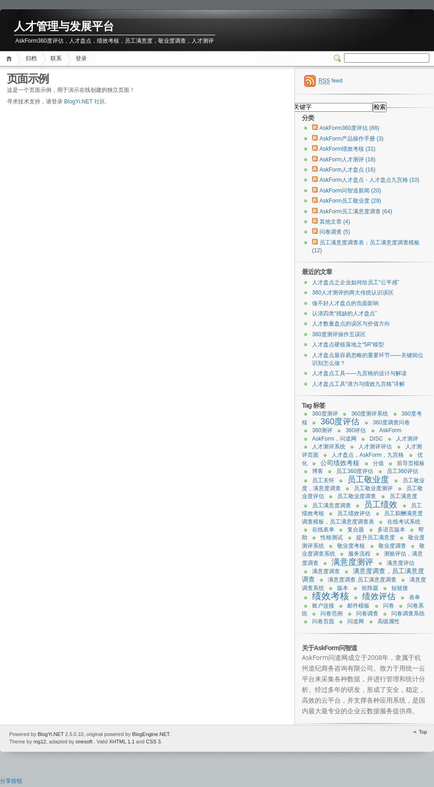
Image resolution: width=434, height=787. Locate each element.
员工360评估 (402, 471)
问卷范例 (331, 613)
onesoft (84, 741)
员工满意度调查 (331, 505)
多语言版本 (391, 529)
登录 (81, 58)
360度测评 (325, 413)
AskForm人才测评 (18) (347, 159)
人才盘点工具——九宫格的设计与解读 (359, 373)
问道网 (355, 621)
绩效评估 (379, 596)
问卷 (388, 605)
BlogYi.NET (51, 734)
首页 (10, 58)
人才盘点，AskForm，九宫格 (368, 455)
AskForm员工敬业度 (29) (350, 201)
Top (423, 732)
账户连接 (323, 605)
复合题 (355, 529)
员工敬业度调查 (356, 496)
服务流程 (359, 553)
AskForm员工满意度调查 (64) (355, 211)
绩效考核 (330, 596)
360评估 (355, 430)
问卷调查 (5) (334, 232)
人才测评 (407, 438)
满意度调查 (326, 571)
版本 (342, 588)
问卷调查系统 (408, 613)
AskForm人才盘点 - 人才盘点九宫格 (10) (369, 180)
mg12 (39, 741)
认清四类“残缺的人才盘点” (344, 313)
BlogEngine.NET (150, 734)
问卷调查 (367, 613)
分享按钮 (11, 781)
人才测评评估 (375, 446)
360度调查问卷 (391, 422)
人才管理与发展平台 (64, 26)
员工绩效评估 (353, 513)
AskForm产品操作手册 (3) (351, 138)
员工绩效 (380, 504)
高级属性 (388, 621)
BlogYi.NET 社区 (84, 101)
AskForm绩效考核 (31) (347, 149)
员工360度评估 (354, 471)
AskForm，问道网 (334, 438)
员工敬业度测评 (373, 488)
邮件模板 (358, 605)
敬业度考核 (351, 546)
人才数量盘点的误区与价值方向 (351, 323)
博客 (317, 471)
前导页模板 (411, 463)
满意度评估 (401, 563)
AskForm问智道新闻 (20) (350, 190)
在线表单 (323, 529)
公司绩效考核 (339, 463)
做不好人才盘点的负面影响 (345, 303)
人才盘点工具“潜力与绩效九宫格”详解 (358, 384)
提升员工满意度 (375, 537)
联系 (56, 58)
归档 (31, 58)
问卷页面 (323, 621)
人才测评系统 (328, 446)
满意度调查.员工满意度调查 (362, 579)
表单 (414, 597)
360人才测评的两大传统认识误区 (353, 292)
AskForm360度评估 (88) (349, 128)
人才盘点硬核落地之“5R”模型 (348, 344)
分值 (378, 463)
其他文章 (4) (334, 221)
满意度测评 (352, 562)
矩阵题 (370, 588)
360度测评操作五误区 (339, 334)
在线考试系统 (404, 521)
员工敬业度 (368, 479)
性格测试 (331, 537)
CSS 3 (153, 741)
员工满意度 (403, 496)
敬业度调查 (392, 546)
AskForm (390, 430)
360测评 (322, 430)
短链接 (399, 588)
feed (330, 80)
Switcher (339, 58)
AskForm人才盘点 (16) (347, 169)
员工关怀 (323, 480)
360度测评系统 (369, 413)
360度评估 (339, 421)
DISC (376, 438)
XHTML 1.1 (121, 741)
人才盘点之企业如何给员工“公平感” (355, 282)
